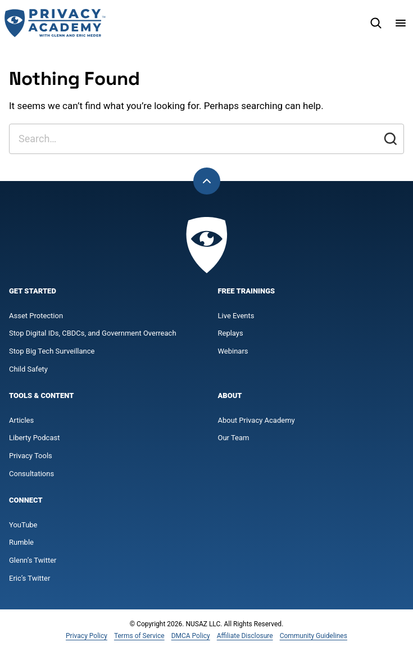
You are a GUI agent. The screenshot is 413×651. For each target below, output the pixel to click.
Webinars (233, 351)
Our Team (233, 437)
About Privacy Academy (256, 420)
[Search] (376, 23)
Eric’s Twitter (29, 578)
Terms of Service (139, 636)
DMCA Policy (190, 636)
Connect (26, 500)
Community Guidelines (313, 636)
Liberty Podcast (34, 437)
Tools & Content (41, 395)
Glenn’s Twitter (32, 560)
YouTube (23, 525)
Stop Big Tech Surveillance (51, 351)
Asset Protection (36, 315)
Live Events (236, 315)
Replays (230, 333)
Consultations (31, 473)
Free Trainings (246, 291)
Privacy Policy (86, 636)
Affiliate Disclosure (245, 636)
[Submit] (390, 138)
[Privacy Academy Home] (55, 23)
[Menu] (400, 23)
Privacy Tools (30, 455)
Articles (21, 420)
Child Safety (28, 369)
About (230, 395)
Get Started (32, 291)
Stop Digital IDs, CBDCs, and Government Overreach (92, 333)
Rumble (21, 542)
